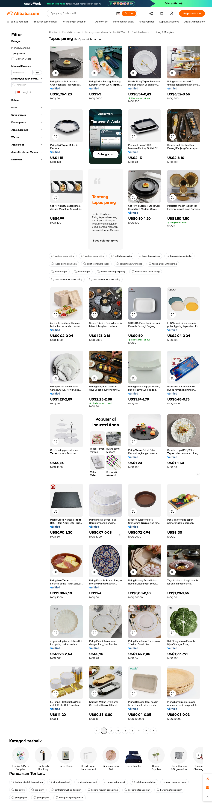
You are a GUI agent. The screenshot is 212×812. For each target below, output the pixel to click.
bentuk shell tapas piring (111, 271)
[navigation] (27, 381)
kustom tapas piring (62, 256)
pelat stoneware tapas (96, 263)
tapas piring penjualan (179, 256)
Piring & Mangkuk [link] (164, 32)
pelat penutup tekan (144, 782)
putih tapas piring (121, 256)
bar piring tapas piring (137, 789)
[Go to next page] (153, 731)
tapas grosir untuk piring (163, 263)
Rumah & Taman (71, 32)
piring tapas (19, 797)
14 (146, 730)
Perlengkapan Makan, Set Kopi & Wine (105, 32)
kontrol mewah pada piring (66, 789)
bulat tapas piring (149, 256)
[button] (118, 13)
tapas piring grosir (115, 782)
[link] (207, 778)
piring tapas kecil (59, 782)
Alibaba (53, 32)
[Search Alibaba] (82, 13)
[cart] (162, 14)
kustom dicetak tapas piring (66, 279)
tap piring (18, 789)
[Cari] (129, 13)
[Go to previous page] (97, 731)
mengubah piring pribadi (69, 797)
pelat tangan (59, 271)
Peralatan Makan (140, 32)
